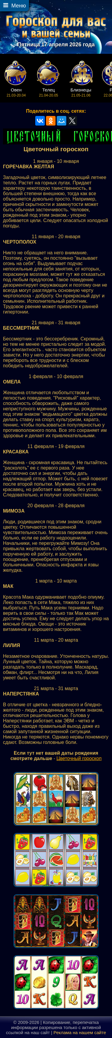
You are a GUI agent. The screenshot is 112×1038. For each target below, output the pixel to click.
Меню (18, 6)
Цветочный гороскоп (79, 758)
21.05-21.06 (81, 92)
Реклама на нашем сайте (79, 1032)
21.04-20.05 (48, 92)
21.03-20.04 (16, 92)
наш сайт (40, 1032)
